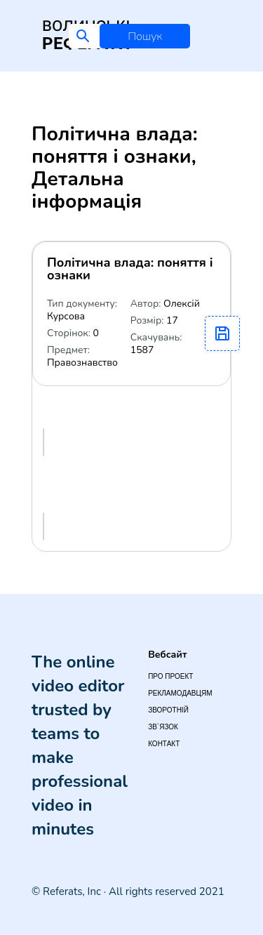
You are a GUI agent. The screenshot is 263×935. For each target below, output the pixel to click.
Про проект (170, 676)
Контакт (164, 744)
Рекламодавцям (180, 693)
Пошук (145, 36)
